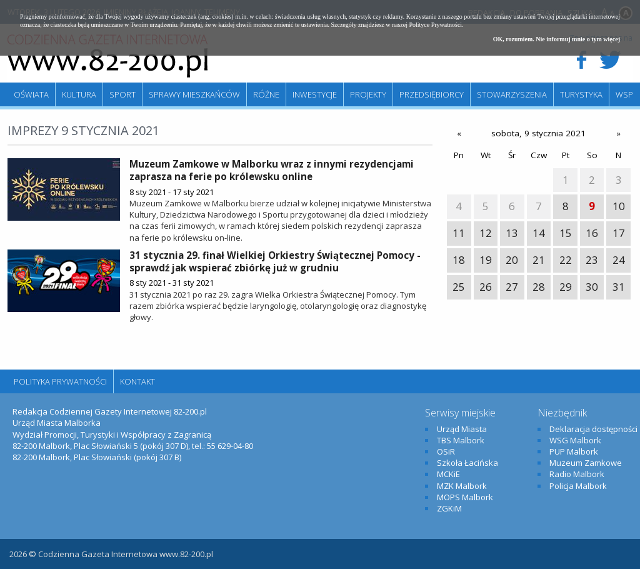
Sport (122, 94)
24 (618, 260)
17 (618, 233)
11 (458, 233)
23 (592, 260)
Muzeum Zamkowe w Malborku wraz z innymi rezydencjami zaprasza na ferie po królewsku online (271, 170)
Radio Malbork (576, 474)
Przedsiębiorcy (431, 94)
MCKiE (448, 474)
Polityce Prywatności (435, 24)
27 (512, 286)
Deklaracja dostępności (593, 429)
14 (538, 233)
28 (538, 286)
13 (512, 233)
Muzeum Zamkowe (585, 462)
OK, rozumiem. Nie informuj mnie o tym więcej (556, 39)
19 (485, 260)
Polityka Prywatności (60, 381)
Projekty (368, 94)
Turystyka (581, 94)
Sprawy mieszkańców (194, 94)
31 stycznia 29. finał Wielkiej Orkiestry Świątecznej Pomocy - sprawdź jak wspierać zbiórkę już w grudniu (275, 261)
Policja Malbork (578, 485)
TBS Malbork (460, 440)
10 (618, 206)
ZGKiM (449, 508)
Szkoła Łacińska (467, 462)
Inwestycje (314, 94)
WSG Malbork (575, 440)
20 (512, 260)
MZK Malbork (462, 485)
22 (565, 260)
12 (485, 233)
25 (458, 286)
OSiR (446, 451)
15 (565, 233)
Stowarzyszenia (512, 94)
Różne (266, 94)
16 (592, 233)
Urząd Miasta (462, 429)
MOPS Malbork (465, 497)
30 (592, 286)
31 (618, 286)
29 (565, 286)
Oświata (31, 94)
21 (538, 260)
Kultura (79, 94)
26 (485, 286)
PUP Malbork (573, 451)
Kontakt (137, 381)
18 (458, 260)
